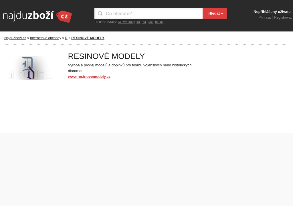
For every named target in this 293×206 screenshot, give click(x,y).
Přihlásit (265, 17)
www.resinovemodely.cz (89, 76)
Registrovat (283, 17)
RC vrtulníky (126, 21)
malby (159, 21)
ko (138, 21)
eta (144, 21)
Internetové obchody (45, 38)
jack (150, 21)
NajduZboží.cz (15, 38)
